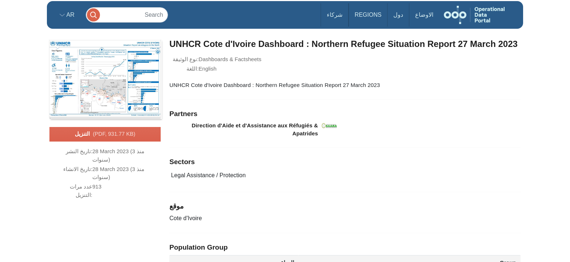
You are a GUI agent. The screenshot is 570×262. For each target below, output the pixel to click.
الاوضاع (424, 15)
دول (398, 15)
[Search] (127, 14)
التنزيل (105, 134)
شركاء (334, 15)
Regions (368, 15)
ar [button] (70, 15)
